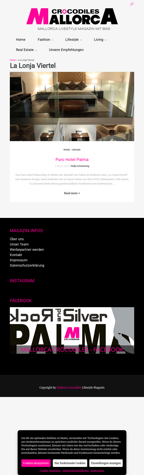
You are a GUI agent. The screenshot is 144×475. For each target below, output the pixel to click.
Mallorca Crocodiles (69, 387)
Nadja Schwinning (80, 166)
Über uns (17, 239)
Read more (72, 193)
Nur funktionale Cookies (70, 463)
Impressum (97, 470)
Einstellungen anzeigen (106, 463)
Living (98, 39)
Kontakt (16, 255)
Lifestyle (72, 39)
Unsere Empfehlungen (66, 50)
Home (20, 39)
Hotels (67, 149)
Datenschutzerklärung (75, 470)
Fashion (44, 39)
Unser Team (19, 244)
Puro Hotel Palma (72, 159)
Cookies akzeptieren (36, 463)
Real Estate (25, 50)
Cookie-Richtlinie (50, 470)
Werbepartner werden (27, 249)
